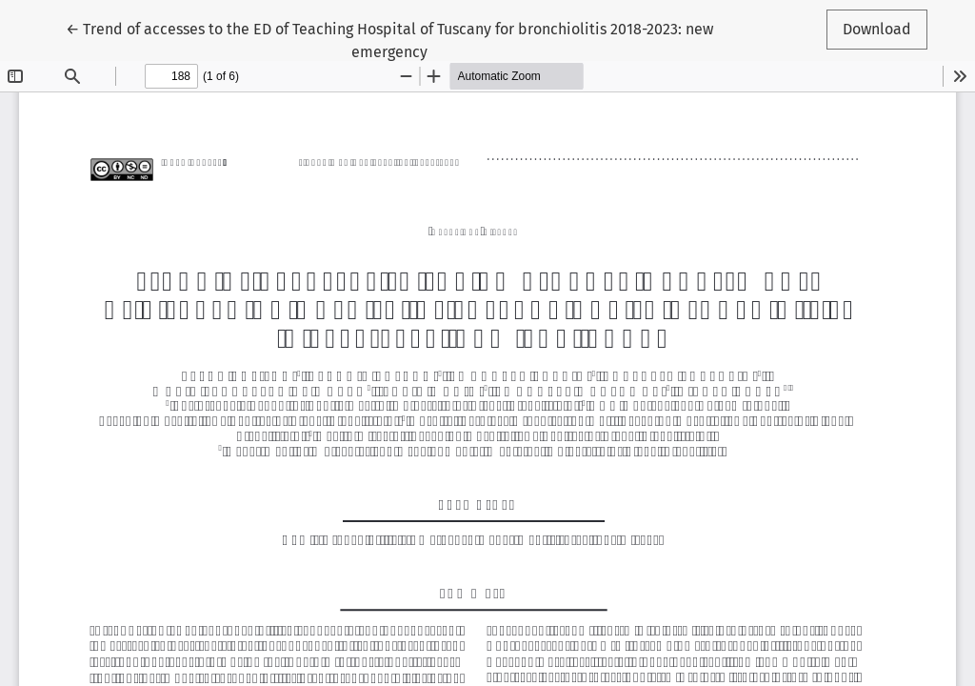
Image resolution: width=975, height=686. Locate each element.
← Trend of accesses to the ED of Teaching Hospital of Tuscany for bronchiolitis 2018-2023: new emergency (389, 39)
